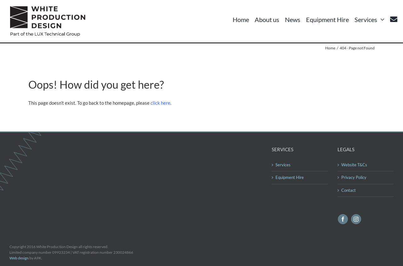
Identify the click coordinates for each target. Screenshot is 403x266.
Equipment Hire (289, 177)
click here (160, 103)
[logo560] (49, 8)
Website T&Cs (354, 164)
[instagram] (356, 219)
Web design (19, 258)
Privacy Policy (353, 177)
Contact (348, 190)
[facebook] (343, 219)
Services (283, 164)
